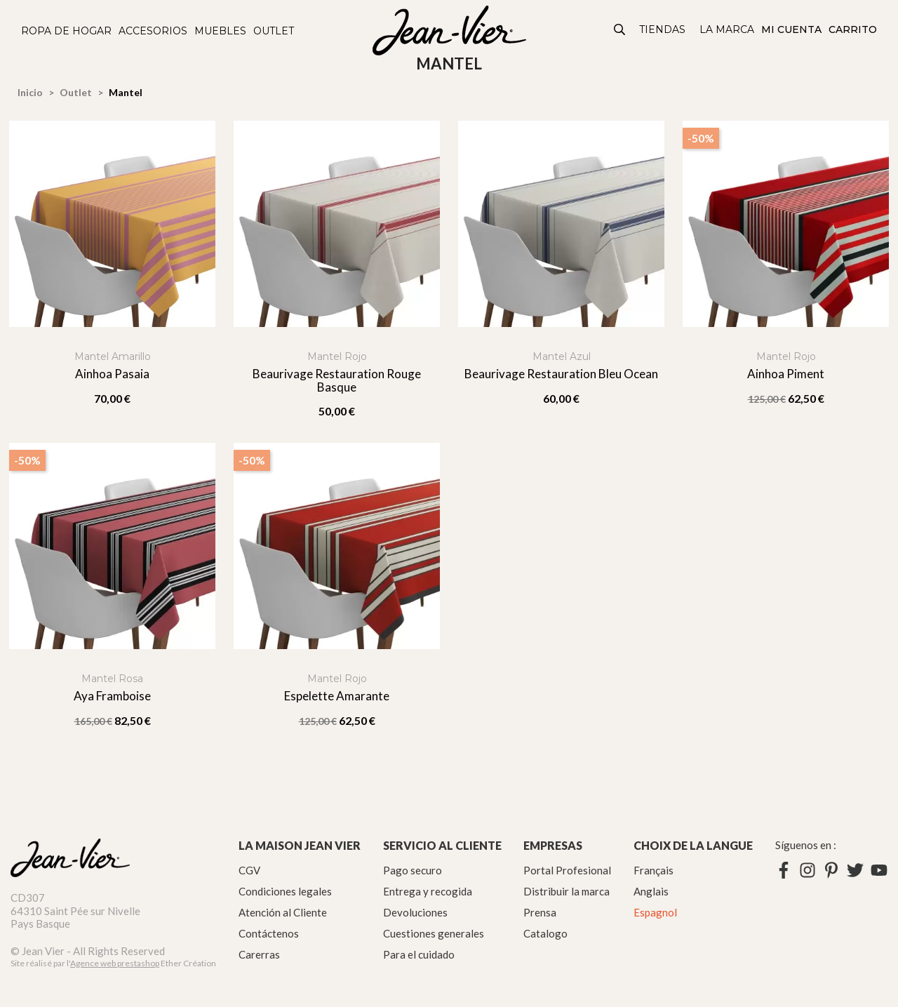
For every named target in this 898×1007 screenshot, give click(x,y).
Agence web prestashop (114, 963)
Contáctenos (269, 933)
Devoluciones (415, 912)
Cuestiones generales (433, 933)
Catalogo (545, 933)
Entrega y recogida (427, 891)
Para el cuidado (419, 954)
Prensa (539, 912)
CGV (249, 870)
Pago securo (412, 870)
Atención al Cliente (283, 912)
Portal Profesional (567, 870)
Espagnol (655, 912)
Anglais (651, 891)
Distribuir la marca (566, 891)
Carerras (259, 954)
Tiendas (662, 29)
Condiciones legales (285, 891)
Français (654, 870)
